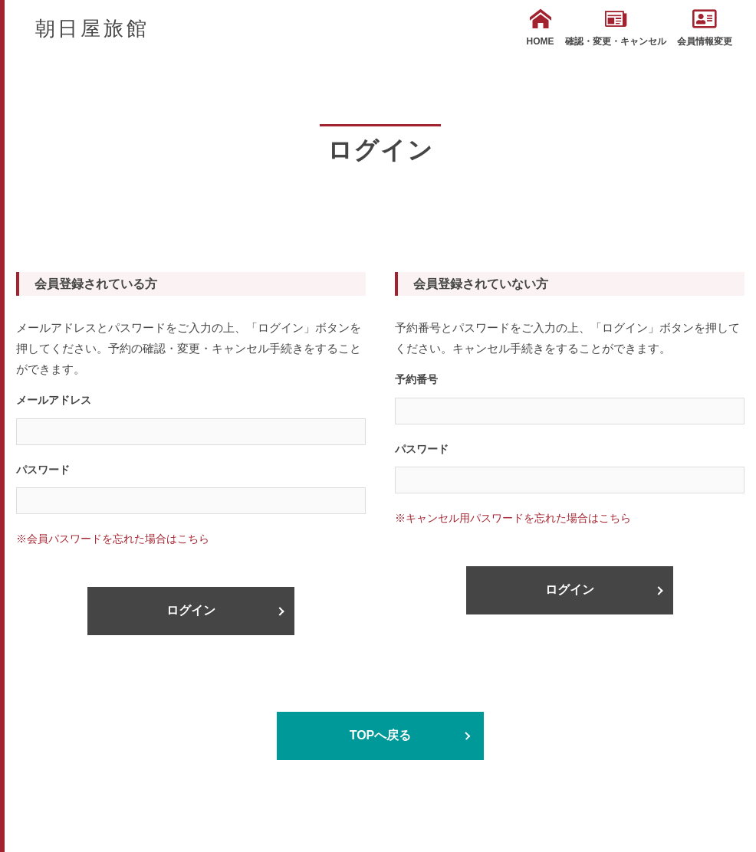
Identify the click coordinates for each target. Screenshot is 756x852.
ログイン (190, 610)
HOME (540, 27)
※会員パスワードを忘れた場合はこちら (112, 538)
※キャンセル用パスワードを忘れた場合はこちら (513, 518)
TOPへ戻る (381, 735)
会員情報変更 (704, 27)
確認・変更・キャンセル (615, 27)
